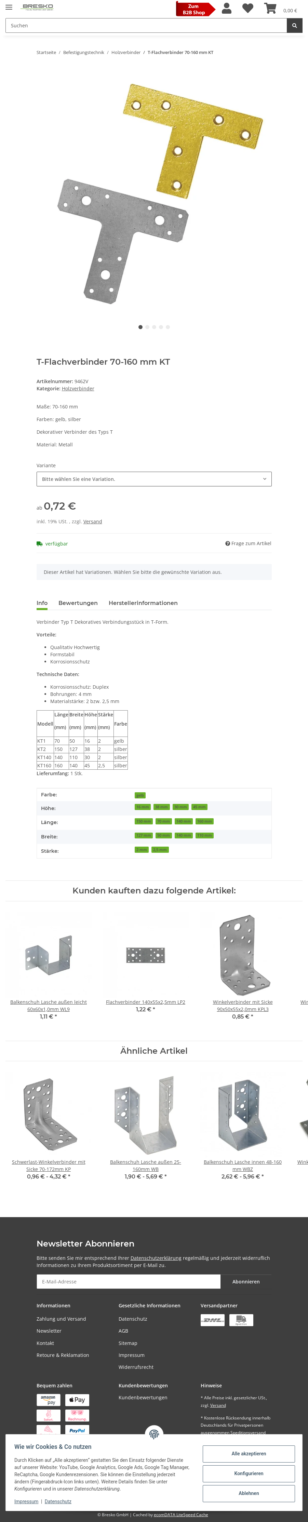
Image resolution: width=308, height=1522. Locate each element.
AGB (123, 1331)
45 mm (199, 807)
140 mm (183, 821)
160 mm (204, 821)
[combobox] (154, 479)
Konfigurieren (246, 1473)
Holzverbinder (78, 388)
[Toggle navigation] (8, 4)
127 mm (143, 835)
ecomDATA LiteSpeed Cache (181, 1515)
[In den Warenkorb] (42, 74)
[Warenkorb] (281, 8)
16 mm (142, 807)
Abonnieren (246, 1281)
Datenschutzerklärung (156, 1258)
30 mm (180, 807)
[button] (226, 8)
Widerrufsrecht (136, 1367)
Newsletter (49, 1331)
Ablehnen (246, 1493)
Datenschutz (133, 1319)
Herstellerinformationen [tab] (143, 603)
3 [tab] (154, 327)
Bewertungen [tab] (78, 603)
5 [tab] (168, 327)
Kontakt (45, 1343)
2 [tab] (147, 327)
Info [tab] (42, 603)
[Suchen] (295, 25)
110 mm (204, 835)
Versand (92, 521)
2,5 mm (160, 849)
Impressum (132, 1355)
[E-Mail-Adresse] (129, 1281)
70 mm (163, 821)
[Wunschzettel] (248, 8)
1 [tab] (140, 327)
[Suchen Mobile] (146, 25)
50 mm (163, 835)
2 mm (141, 849)
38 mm (161, 807)
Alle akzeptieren (246, 1453)
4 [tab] (161, 327)
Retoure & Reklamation (63, 1355)
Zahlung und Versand (61, 1319)
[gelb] (140, 794)
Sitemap (128, 1343)
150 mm (143, 821)
